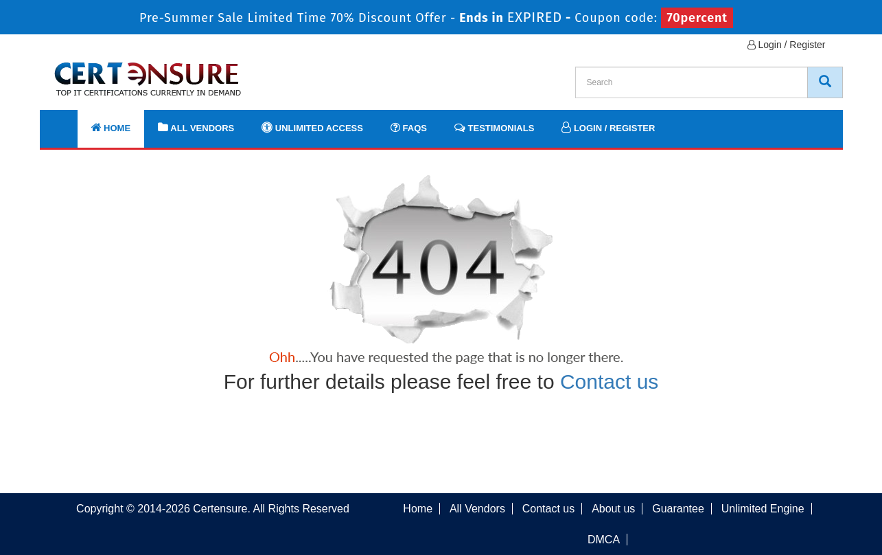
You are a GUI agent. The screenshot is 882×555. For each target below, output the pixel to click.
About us (613, 508)
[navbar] (67, 121)
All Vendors (196, 127)
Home (111, 127)
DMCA (604, 539)
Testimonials (494, 127)
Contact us (609, 381)
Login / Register (786, 44)
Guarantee (678, 508)
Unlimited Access (312, 127)
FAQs (409, 127)
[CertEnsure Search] (825, 82)
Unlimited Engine (762, 508)
